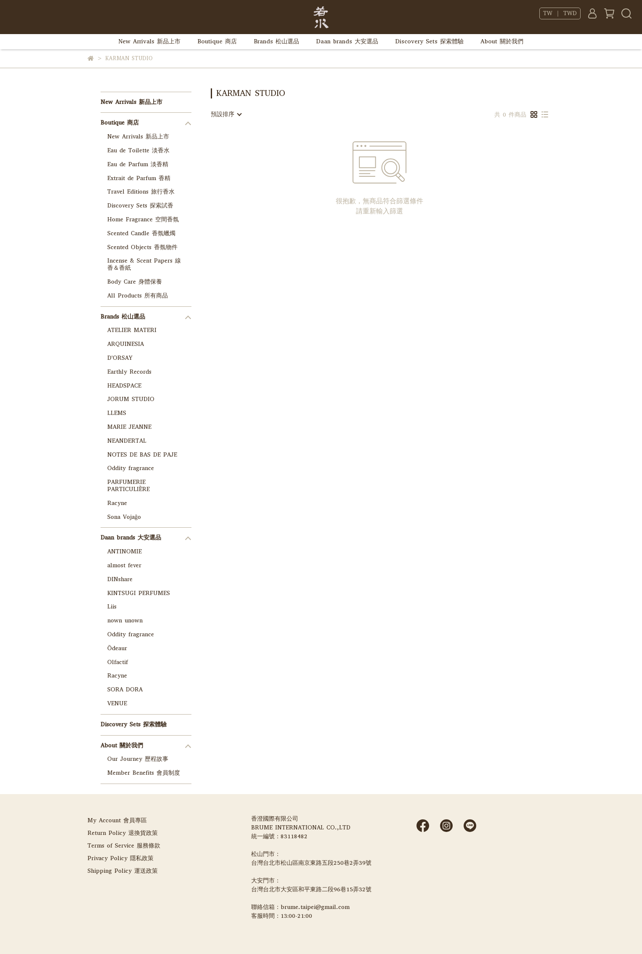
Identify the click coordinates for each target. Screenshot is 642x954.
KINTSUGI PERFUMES (138, 593)
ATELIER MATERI (132, 330)
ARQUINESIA (125, 344)
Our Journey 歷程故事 (137, 759)
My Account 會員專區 (117, 820)
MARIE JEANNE (129, 427)
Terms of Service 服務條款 (124, 846)
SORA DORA (125, 690)
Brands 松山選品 (276, 41)
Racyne (117, 503)
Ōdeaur (117, 648)
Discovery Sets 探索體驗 (429, 41)
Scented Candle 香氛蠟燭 (141, 233)
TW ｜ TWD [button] (560, 13)
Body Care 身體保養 (134, 282)
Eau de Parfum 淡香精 (137, 164)
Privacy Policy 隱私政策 (121, 858)
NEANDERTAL (126, 441)
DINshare (120, 579)
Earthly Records (129, 372)
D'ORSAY (120, 358)
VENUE (117, 703)
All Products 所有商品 (137, 296)
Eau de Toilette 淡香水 (138, 150)
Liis (112, 607)
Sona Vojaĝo (124, 517)
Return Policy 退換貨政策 (123, 833)
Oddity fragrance (130, 468)
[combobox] (226, 114)
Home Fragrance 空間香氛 (143, 219)
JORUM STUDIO (130, 399)
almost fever (124, 565)
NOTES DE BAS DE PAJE (142, 455)
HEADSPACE (124, 386)
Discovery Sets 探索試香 (140, 206)
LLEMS (116, 413)
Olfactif (117, 662)
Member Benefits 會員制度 (143, 773)
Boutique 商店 (217, 41)
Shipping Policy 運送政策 (123, 871)
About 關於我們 (501, 41)
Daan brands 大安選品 (347, 41)
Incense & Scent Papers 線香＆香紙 (144, 264)
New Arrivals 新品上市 (149, 41)
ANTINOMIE (124, 551)
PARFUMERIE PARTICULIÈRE (128, 485)
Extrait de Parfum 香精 (138, 178)
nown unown (125, 620)
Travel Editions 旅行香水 (141, 192)
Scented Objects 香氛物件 (142, 247)
